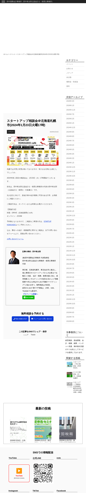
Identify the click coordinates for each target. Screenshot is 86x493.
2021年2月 (70, 290)
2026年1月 (70, 105)
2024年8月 (70, 136)
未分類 (68, 77)
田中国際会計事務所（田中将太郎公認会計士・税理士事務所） (30, 1)
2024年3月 (70, 154)
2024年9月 (70, 132)
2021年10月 (70, 260)
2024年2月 (70, 158)
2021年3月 (70, 286)
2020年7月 (70, 317)
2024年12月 (70, 127)
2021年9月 (70, 264)
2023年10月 (70, 176)
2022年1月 (70, 246)
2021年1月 (70, 295)
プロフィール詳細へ (30, 294)
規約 (68, 86)
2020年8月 (70, 312)
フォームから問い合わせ (41, 319)
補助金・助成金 (72, 82)
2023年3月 (70, 202)
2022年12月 (70, 215)
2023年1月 (70, 211)
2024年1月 (70, 163)
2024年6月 (70, 145)
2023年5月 (70, 193)
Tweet (33, 335)
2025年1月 (70, 123)
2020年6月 (70, 321)
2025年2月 (70, 119)
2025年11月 (70, 110)
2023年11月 (70, 171)
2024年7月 (70, 141)
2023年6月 (70, 189)
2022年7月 (70, 229)
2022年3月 (70, 237)
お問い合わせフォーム (15, 239)
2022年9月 (70, 220)
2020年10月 (70, 304)
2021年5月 (70, 277)
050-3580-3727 (20, 319)
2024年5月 (70, 149)
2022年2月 (70, 242)
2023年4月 (70, 198)
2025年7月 (70, 114)
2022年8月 (70, 224)
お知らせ (69, 68)
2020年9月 (70, 308)
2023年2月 (70, 207)
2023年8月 (70, 185)
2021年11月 (70, 255)
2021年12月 (70, 251)
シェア (25, 335)
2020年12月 (70, 299)
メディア (69, 73)
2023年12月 (70, 167)
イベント (11, 132)
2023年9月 (70, 180)
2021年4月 (70, 282)
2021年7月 (70, 268)
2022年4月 (70, 233)
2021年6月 (70, 273)
